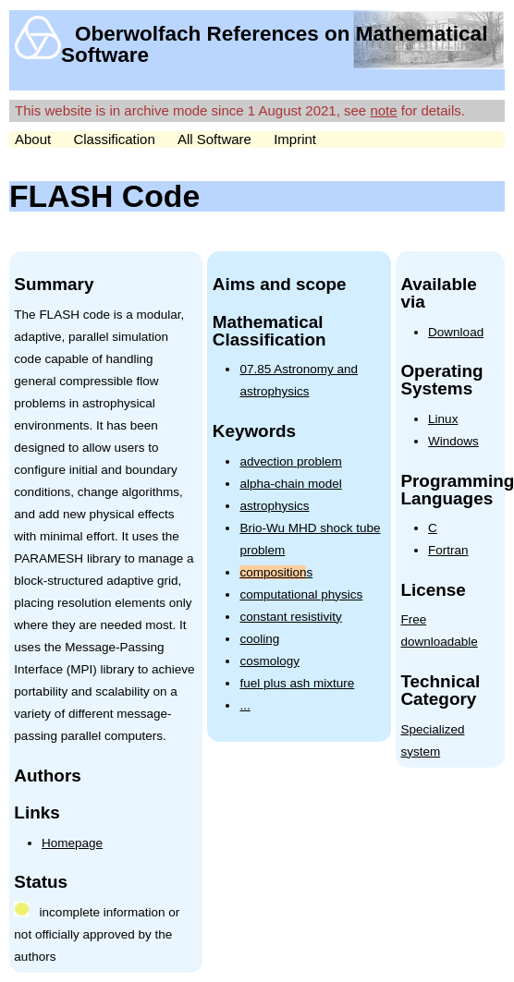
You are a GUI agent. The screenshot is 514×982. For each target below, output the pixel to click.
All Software (214, 139)
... (244, 705)
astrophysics (274, 506)
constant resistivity (290, 617)
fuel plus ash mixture (296, 683)
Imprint (295, 139)
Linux (443, 419)
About (33, 139)
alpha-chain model (290, 484)
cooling (259, 639)
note (383, 110)
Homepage (72, 843)
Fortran (448, 550)
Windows (453, 441)
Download (455, 332)
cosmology (269, 661)
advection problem (290, 461)
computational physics (300, 594)
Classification (113, 139)
